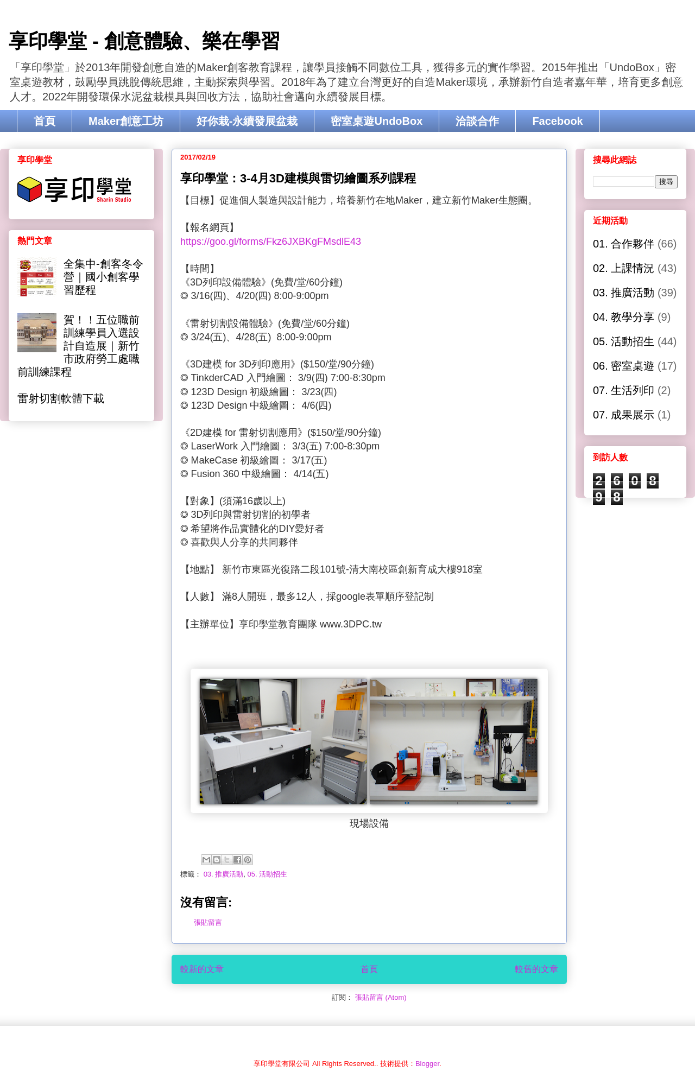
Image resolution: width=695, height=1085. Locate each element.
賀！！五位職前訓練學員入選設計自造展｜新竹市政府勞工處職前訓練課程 (78, 346)
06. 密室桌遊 (623, 366)
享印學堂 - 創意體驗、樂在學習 (144, 41)
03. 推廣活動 (224, 874)
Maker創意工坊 (126, 121)
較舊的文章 (536, 969)
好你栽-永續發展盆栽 (247, 121)
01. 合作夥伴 (623, 244)
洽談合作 (477, 121)
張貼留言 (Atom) (381, 997)
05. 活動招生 (268, 874)
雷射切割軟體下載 (60, 398)
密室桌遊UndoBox (376, 121)
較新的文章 (202, 969)
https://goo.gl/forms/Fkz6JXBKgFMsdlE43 (270, 241)
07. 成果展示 (623, 415)
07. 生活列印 (623, 390)
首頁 (44, 121)
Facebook (557, 121)
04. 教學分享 (623, 317)
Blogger (427, 1063)
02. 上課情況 (623, 268)
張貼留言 (208, 922)
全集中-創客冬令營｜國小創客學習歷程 (103, 277)
